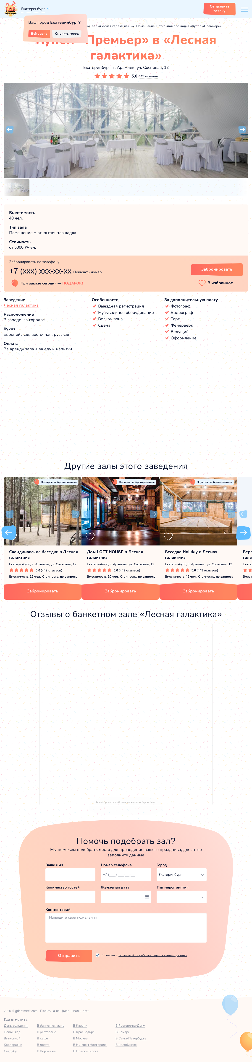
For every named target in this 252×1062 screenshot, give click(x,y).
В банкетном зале (50, 1025)
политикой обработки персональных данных (152, 955)
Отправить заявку (219, 8)
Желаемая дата (115, 887)
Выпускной (12, 1038)
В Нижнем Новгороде (90, 1044)
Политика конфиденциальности (64, 1011)
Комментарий (58, 910)
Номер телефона (116, 865)
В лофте (43, 1044)
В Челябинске (126, 1044)
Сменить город (67, 33)
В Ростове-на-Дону (130, 1025)
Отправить (69, 955)
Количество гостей (62, 887)
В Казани (80, 1025)
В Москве (80, 1038)
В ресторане (46, 1032)
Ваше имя (54, 865)
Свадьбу (10, 1051)
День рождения (16, 1025)
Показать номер (87, 272)
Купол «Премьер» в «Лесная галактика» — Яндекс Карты (126, 802)
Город (162, 865)
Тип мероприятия (173, 887)
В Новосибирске (85, 1051)
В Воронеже (46, 1051)
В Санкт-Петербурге (131, 1038)
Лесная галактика (21, 305)
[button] (9, 130)
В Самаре (123, 1032)
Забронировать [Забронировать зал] (216, 269)
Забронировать (42, 591)
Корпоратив (13, 1044)
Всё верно (39, 33)
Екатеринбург (33, 9)
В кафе (42, 1038)
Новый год (12, 1032)
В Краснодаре (84, 1032)
